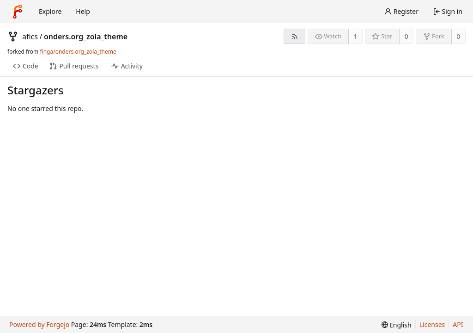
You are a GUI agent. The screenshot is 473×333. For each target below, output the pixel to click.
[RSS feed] (294, 36)
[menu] (397, 325)
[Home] (17, 11)
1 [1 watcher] (356, 36)
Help (83, 11)
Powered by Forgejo (39, 324)
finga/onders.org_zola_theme (78, 52)
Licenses (432, 324)
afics (30, 36)
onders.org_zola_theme (85, 36)
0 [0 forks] (458, 36)
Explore (50, 11)
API (458, 324)
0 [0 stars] (406, 36)
